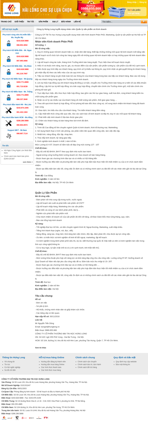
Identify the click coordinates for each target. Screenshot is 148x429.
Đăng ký (143, 2)
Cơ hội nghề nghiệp (12, 367)
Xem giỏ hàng (133, 13)
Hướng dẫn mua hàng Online (52, 364)
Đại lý (55, 22)
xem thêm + (28, 162)
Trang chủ (6, 22)
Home (23, 9)
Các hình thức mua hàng (51, 370)
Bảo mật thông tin (123, 364)
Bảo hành (66, 22)
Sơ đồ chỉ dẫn (10, 370)
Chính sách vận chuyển (87, 362)
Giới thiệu (19, 22)
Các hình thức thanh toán (51, 367)
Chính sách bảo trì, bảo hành (89, 364)
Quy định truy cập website (126, 362)
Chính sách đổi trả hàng (87, 367)
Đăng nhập (131, 2)
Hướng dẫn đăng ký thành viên (53, 362)
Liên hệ (77, 22)
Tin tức (30, 22)
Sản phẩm (43, 22)
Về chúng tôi (9, 362)
